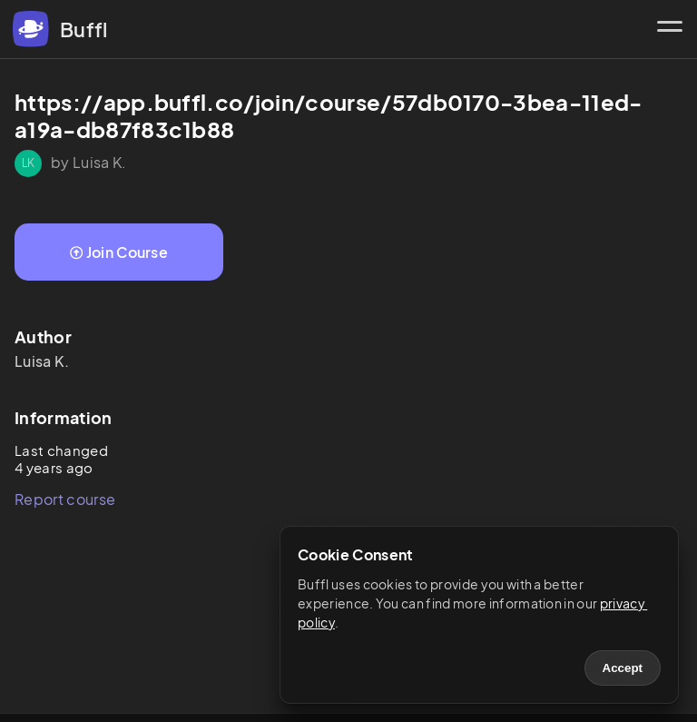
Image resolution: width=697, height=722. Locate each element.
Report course (65, 499)
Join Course (119, 252)
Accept (623, 668)
